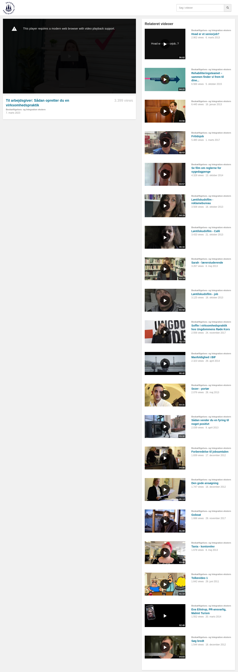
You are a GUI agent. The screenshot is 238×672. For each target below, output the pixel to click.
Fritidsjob (197, 136)
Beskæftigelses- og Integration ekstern (26, 109)
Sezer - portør (200, 388)
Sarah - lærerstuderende (207, 262)
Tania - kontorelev (203, 546)
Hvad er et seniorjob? (205, 34)
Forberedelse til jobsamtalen (209, 451)
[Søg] (227, 8)
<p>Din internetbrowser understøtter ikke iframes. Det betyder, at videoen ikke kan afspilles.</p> (69, 56)
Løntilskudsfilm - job (204, 294)
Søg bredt (197, 640)
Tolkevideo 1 (199, 578)
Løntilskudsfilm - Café (205, 231)
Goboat (196, 514)
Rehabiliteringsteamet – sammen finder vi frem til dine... (207, 77)
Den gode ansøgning (204, 483)
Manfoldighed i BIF (203, 357)
